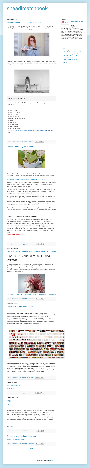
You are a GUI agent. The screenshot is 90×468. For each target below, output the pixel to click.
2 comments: (30, 141)
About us (19, 130)
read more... (10, 426)
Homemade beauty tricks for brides (21, 147)
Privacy (25, 130)
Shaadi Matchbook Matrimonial (20, 306)
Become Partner (39, 130)
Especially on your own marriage (43, 266)
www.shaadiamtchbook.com (15, 234)
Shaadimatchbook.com (77, 21)
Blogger (51, 460)
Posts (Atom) (16, 451)
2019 (64, 62)
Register (14, 130)
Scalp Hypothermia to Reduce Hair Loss (24, 23)
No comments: (31, 244)
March (66, 50)
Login (9, 130)
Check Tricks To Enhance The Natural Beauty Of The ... (72, 56)
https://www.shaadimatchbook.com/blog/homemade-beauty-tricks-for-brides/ (26, 179)
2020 (64, 48)
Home (31, 448)
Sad (12, 132)
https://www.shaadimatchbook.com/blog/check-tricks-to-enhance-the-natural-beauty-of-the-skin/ (32, 294)
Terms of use (31, 130)
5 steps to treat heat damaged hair (21, 436)
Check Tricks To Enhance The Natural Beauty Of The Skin (31, 252)
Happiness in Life (14, 401)
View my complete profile (67, 42)
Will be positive (13, 385)
